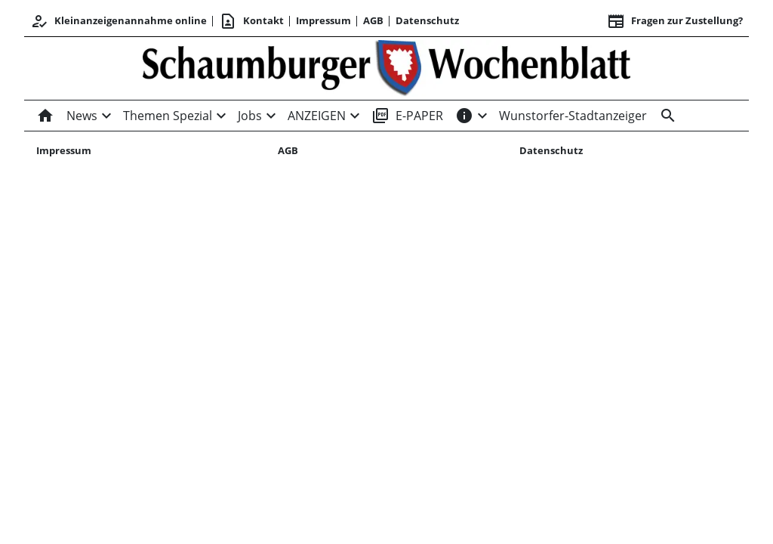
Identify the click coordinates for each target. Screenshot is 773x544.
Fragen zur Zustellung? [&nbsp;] (675, 21)
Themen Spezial (167, 115)
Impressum (323, 20)
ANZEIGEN (317, 115)
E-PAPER (407, 116)
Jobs (250, 115)
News (81, 115)
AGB (373, 20)
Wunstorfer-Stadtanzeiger (573, 115)
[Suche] (665, 115)
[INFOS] (464, 115)
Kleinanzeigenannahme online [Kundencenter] (118, 21)
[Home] (48, 115)
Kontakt (251, 21)
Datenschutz (427, 20)
